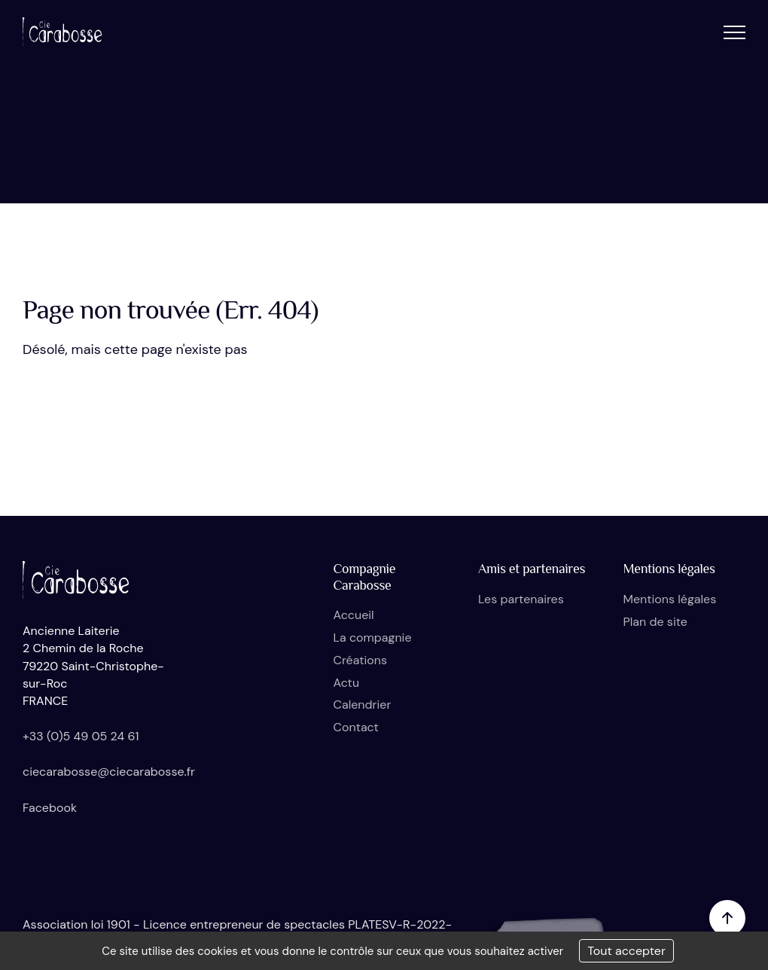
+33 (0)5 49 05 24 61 (81, 736)
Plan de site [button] (655, 622)
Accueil (354, 615)
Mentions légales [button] (670, 599)
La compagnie (373, 637)
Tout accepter (626, 951)
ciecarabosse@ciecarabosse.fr (109, 771)
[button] (734, 32)
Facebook (50, 808)
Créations (360, 660)
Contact (356, 727)
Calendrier (363, 704)
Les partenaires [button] (521, 599)
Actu (347, 683)
